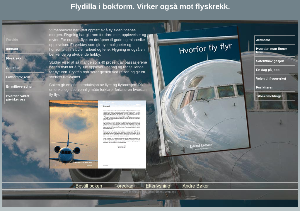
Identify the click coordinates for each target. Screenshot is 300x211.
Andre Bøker (196, 185)
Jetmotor (263, 40)
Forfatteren (264, 87)
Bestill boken (89, 185)
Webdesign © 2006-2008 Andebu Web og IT (150, 191)
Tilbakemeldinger (269, 96)
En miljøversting (19, 86)
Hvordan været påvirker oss (17, 97)
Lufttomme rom (18, 77)
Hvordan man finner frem (271, 50)
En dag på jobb (267, 70)
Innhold (12, 49)
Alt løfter (13, 67)
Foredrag (124, 185)
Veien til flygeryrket (271, 78)
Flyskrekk (13, 58)
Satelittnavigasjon (270, 61)
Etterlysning (158, 185)
